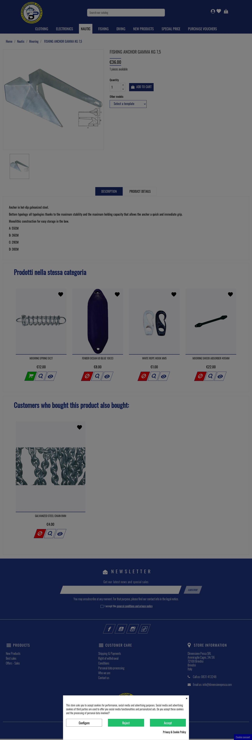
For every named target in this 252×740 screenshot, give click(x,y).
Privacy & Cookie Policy (174, 732)
